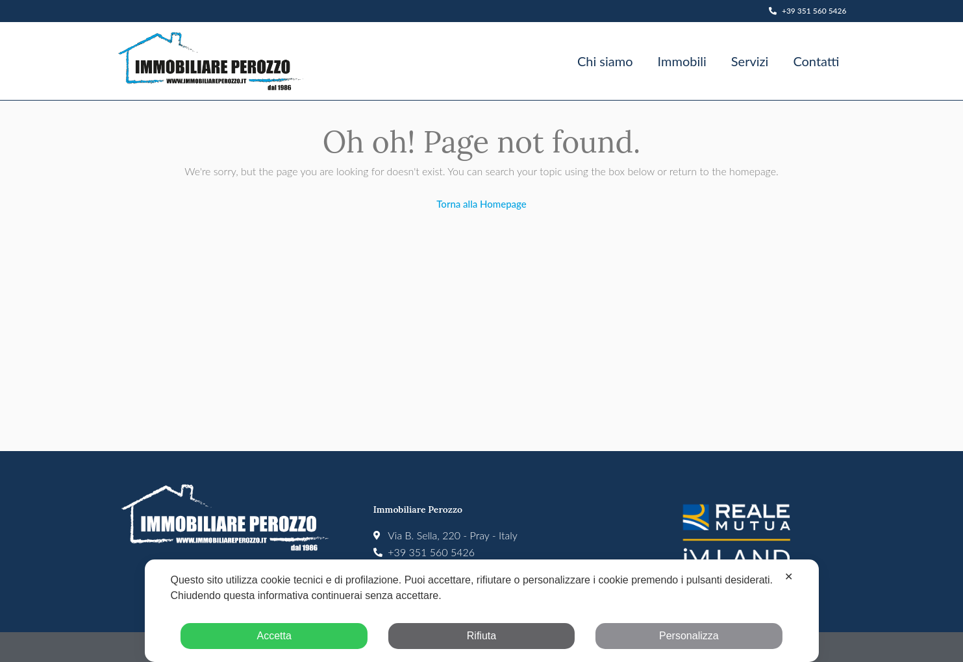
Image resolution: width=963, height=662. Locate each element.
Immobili (682, 61)
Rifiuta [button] (481, 635)
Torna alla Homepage (481, 204)
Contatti (816, 61)
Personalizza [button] (689, 635)
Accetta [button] (273, 635)
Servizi (750, 61)
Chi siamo (605, 61)
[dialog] (481, 610)
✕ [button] (788, 576)
